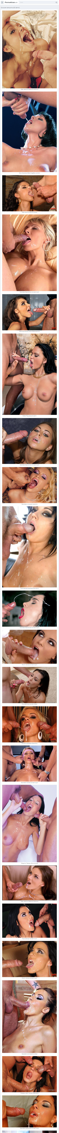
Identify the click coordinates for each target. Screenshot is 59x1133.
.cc (11, 2)
